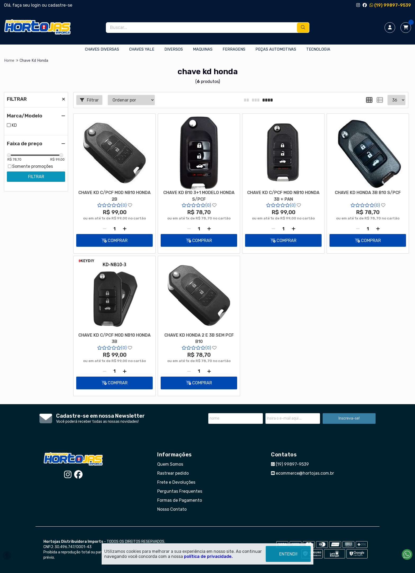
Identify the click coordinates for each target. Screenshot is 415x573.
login (36, 5)
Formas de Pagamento (179, 500)
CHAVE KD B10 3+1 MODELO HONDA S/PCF (198, 195)
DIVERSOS (173, 49)
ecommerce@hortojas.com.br (302, 473)
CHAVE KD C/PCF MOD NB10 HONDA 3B (114, 338)
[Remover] (104, 228)
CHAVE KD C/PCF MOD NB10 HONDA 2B (114, 195)
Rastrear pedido (173, 473)
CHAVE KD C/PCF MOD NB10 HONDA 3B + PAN (283, 195)
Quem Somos (170, 464)
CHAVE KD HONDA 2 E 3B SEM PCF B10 (199, 338)
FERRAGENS (234, 49)
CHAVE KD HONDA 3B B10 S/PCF (368, 192)
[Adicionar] (124, 228)
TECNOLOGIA (318, 49)
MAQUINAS (203, 49)
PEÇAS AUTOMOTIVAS (275, 49)
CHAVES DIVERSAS (102, 49)
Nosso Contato (172, 509)
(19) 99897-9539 (390, 5)
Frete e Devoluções (176, 482)
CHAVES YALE (141, 49)
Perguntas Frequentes (179, 491)
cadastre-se (60, 5)
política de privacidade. (208, 556)
